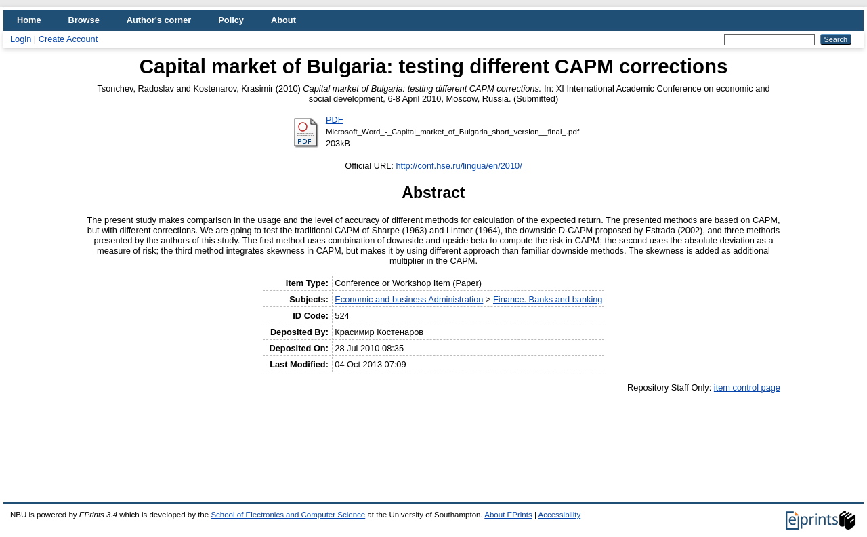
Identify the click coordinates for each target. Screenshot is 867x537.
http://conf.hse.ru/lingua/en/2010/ (459, 166)
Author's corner (159, 20)
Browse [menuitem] (84, 20)
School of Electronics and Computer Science (288, 515)
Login (20, 39)
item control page (747, 387)
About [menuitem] (283, 20)
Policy (231, 20)
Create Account (68, 39)
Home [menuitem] (29, 20)
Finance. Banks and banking (548, 299)
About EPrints (508, 515)
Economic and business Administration (409, 299)
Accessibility (559, 515)
